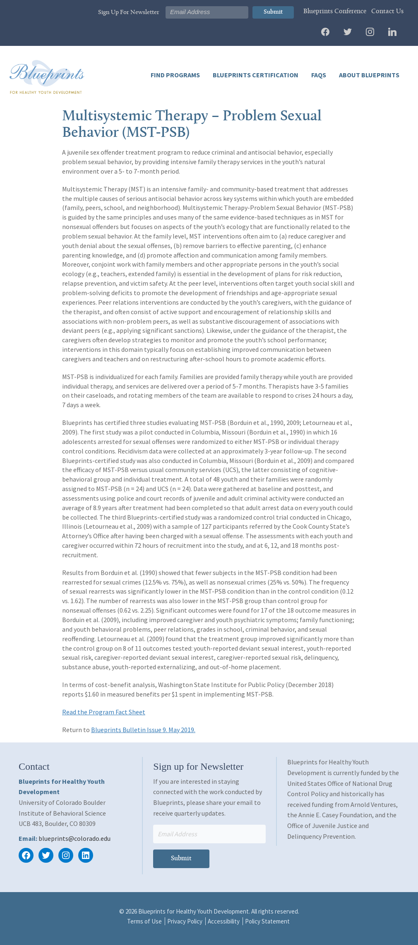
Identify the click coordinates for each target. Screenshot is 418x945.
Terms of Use (144, 921)
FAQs (318, 75)
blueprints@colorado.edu (74, 838)
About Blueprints (368, 75)
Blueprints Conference (334, 11)
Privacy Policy (184, 921)
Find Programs (175, 75)
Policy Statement (267, 921)
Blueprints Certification (254, 75)
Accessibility (224, 921)
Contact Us (387, 11)
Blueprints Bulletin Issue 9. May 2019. (143, 729)
